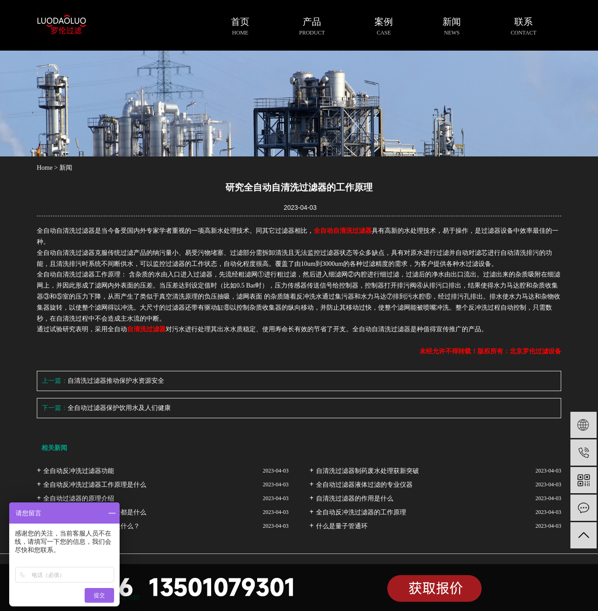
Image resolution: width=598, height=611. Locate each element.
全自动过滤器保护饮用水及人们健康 (119, 407)
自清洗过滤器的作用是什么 (354, 498)
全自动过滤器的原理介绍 (78, 498)
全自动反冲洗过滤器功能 (78, 470)
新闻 (65, 167)
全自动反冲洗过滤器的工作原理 (361, 512)
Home (44, 167)
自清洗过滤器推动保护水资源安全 (116, 380)
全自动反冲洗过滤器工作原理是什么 (94, 484)
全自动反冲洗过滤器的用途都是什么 (94, 512)
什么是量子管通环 (342, 526)
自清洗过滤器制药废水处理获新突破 (367, 470)
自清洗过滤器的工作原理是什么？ (91, 526)
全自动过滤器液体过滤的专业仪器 (364, 484)
